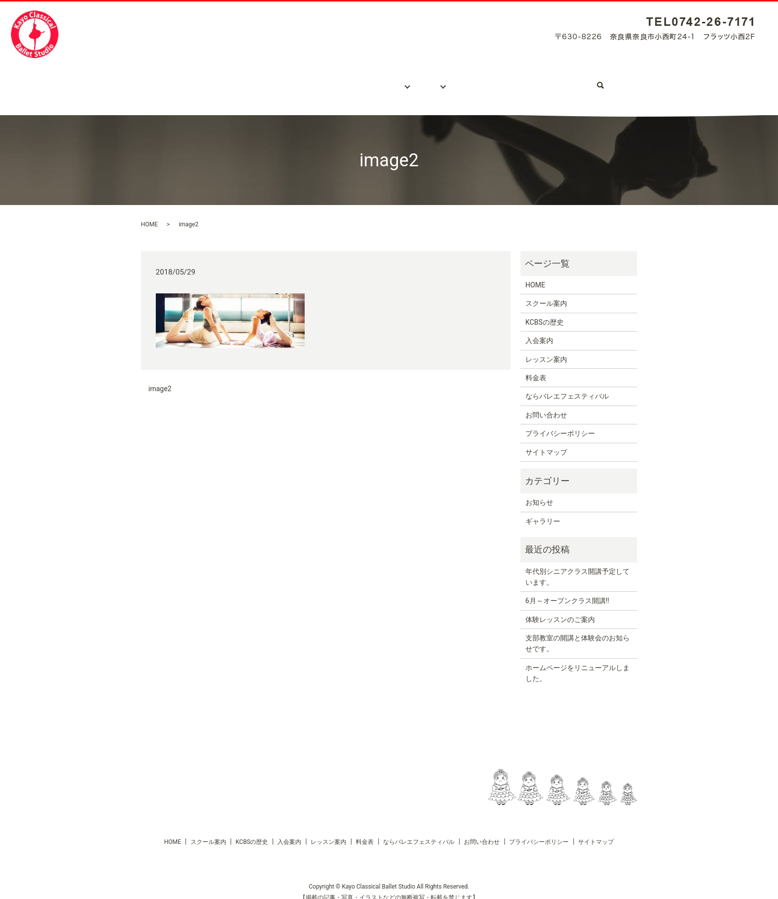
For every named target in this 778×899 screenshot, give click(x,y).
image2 (159, 379)
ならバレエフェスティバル (560, 80)
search (627, 80)
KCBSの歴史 (276, 80)
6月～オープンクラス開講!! (567, 591)
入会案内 (329, 80)
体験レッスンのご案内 (560, 610)
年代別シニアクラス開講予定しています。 (577, 566)
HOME (149, 214)
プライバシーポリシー (560, 423)
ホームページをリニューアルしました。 (577, 663)
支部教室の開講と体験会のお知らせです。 (577, 633)
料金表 (433, 80)
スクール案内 (217, 80)
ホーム (166, 80)
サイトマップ (546, 442)
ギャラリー (479, 80)
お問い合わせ (546, 405)
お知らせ (539, 492)
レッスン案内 (383, 80)
